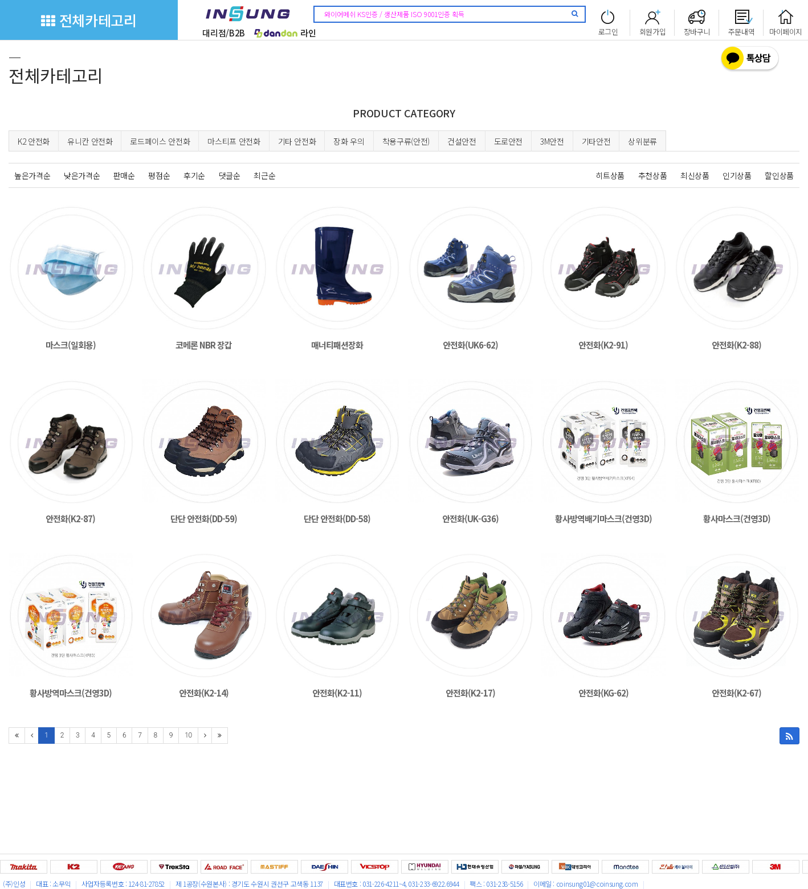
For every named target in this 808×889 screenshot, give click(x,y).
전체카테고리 (88, 20)
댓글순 (229, 175)
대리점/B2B (223, 33)
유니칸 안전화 (90, 141)
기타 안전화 (297, 141)
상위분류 (642, 141)
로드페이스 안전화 (160, 141)
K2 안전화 (34, 141)
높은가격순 (32, 175)
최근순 (264, 175)
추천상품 (652, 175)
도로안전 (508, 141)
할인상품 (779, 175)
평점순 (159, 175)
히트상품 (610, 175)
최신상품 (694, 175)
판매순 (124, 175)
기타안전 (596, 141)
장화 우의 (348, 141)
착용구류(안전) (406, 141)
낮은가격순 (82, 175)
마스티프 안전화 (233, 141)
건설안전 (461, 141)
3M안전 (552, 141)
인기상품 (737, 175)
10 (188, 735)
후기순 (194, 175)
